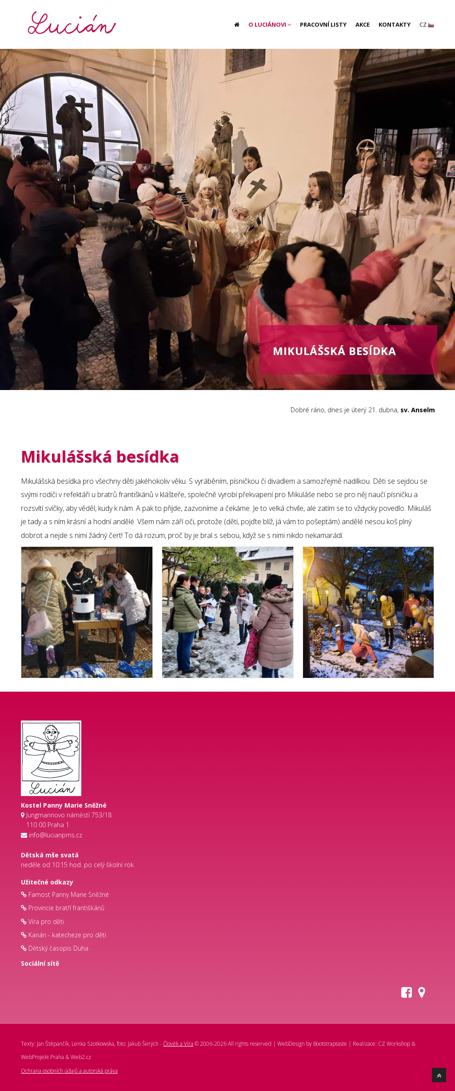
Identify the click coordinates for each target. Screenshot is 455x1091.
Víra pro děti (46, 921)
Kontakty (395, 24)
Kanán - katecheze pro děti (67, 935)
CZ (426, 24)
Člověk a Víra (178, 1043)
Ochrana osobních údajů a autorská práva (69, 1071)
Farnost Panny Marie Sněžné (68, 894)
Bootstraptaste (330, 1043)
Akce (362, 24)
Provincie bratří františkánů (66, 908)
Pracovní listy (323, 24)
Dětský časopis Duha (58, 948)
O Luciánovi (269, 24)
